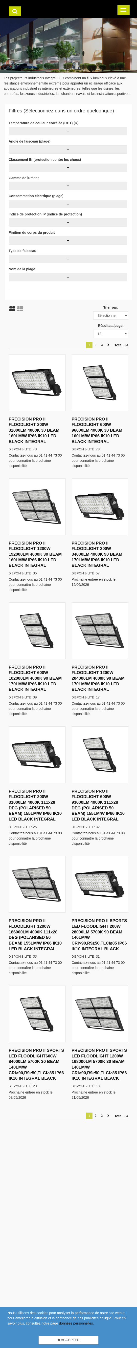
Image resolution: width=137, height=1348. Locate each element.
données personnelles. (76, 1323)
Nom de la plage (22, 269)
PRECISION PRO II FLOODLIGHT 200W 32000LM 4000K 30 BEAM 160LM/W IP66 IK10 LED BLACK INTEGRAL (34, 430)
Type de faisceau (22, 251)
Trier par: (110, 307)
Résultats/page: (111, 326)
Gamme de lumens (24, 178)
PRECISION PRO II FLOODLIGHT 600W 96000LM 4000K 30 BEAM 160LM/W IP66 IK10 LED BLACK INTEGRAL (97, 430)
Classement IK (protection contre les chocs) (45, 160)
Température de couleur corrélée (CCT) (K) (43, 123)
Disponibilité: (20, 449)
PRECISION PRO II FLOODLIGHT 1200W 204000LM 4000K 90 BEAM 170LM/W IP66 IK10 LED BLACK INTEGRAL (98, 678)
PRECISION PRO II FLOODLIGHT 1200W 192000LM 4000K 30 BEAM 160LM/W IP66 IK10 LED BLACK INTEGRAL (35, 554)
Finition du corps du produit (32, 232)
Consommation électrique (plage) (36, 196)
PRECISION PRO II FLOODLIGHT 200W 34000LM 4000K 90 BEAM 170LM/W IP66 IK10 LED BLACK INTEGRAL (97, 554)
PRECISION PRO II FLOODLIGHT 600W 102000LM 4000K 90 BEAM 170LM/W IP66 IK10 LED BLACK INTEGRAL (35, 678)
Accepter (68, 1340)
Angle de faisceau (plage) (29, 141)
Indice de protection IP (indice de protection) (45, 214)
